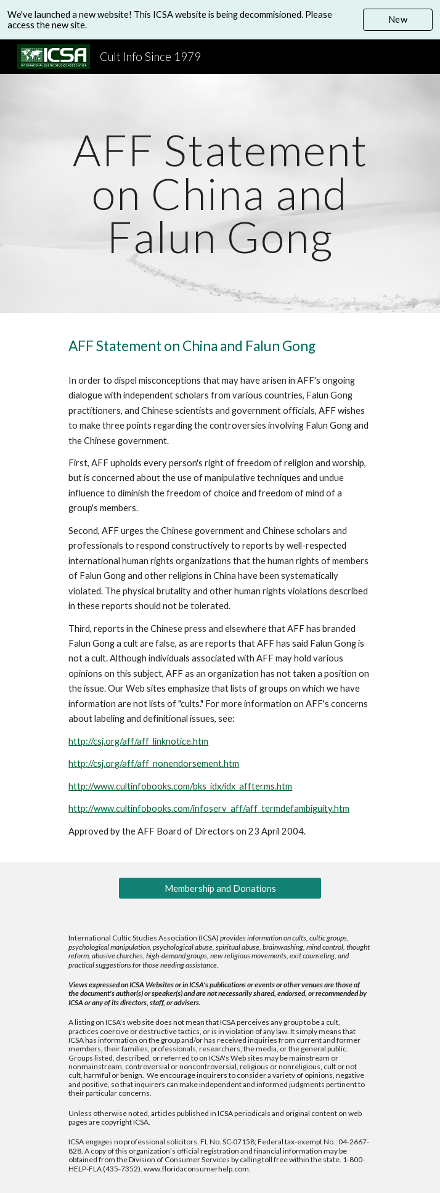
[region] (220, 19)
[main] (219, 193)
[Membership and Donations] (219, 888)
